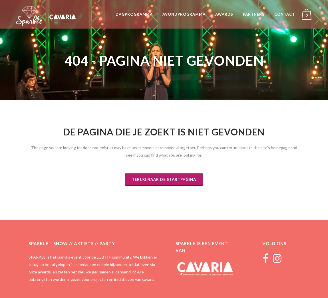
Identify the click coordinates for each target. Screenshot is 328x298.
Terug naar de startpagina (164, 179)
